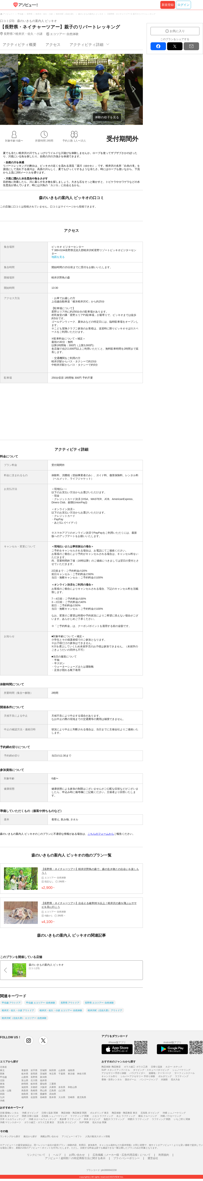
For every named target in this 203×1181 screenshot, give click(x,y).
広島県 (52, 1090)
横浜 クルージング (147, 1116)
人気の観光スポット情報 (97, 1136)
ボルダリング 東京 (99, 1113)
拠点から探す (30, 1136)
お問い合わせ (77, 1154)
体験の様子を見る (107, 117)
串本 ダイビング (92, 1119)
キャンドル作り (109, 1076)
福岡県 (24, 1097)
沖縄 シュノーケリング (174, 1113)
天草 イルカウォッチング (12, 1119)
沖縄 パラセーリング (170, 1116)
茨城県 (43, 1073)
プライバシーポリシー (126, 1158)
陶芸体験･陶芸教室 (111, 1066)
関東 (2, 1073)
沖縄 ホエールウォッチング (42, 1119)
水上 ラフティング (125, 1116)
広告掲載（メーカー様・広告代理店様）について (122, 1154)
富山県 (24, 1080)
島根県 (34, 1090)
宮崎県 (71, 1097)
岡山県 (43, 1090)
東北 (2, 1070)
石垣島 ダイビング (150, 1113)
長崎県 (43, 1097)
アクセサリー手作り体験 (114, 1073)
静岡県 (24, 1084)
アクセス (53, 45)
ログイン (183, 4)
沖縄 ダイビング (30, 1113)
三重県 (52, 1084)
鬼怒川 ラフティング (114, 1119)
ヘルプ (57, 1154)
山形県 (61, 1070)
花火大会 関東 (99, 1122)
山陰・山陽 (5, 1090)
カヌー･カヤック (173, 1066)
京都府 (34, 1087)
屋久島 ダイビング (9, 1116)
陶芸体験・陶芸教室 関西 (74, 1113)
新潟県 (43, 1077)
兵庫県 (52, 1087)
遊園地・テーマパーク (160, 1073)
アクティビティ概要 (19, 45)
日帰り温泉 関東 (50, 1113)
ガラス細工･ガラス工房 (136, 1066)
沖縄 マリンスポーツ (10, 1122)
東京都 (71, 1073)
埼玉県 (52, 1073)
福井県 (43, 1080)
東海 (2, 1084)
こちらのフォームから (101, 833)
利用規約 (163, 1154)
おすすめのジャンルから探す (119, 1061)
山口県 (61, 1090)
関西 (2, 1087)
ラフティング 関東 (79, 1116)
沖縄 (2, 1100)
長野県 (34, 1077)
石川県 (34, 1080)
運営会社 (153, 1158)
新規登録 (168, 4)
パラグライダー (137, 1073)
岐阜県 (34, 1084)
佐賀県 (34, 1097)
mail (191, 46)
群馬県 (34, 1073)
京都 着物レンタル (9, 1113)
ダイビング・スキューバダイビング (151, 1070)
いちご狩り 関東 (182, 1119)
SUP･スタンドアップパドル (116, 1070)
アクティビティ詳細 (86, 45)
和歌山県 (72, 1087)
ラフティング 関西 (161, 1119)
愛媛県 (43, 1094)
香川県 (34, 1094)
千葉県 (61, 1073)
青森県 (24, 1070)
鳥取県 (24, 1090)
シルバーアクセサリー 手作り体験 (137, 1076)
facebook (158, 46)
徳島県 (24, 1094)
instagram (28, 1040)
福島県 (71, 1070)
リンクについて (36, 1154)
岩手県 (34, 1070)
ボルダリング (165, 1076)
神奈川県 (81, 1073)
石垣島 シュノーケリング (54, 1116)
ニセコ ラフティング (102, 1116)
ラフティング (182, 1076)
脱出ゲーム (130, 1079)
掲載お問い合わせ (49, 1136)
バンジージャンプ (149, 1079)
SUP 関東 (84, 1122)
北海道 (3, 1067)
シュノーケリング (181, 1070)
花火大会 (175, 1079)
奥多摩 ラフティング (70, 1119)
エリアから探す (9, 1061)
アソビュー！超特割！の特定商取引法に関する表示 (75, 1158)
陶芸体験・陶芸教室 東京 (124, 1113)
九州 (2, 1097)
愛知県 (43, 1084)
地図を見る (58, 256)
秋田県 (52, 1070)
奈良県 (61, 1087)
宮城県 (43, 1070)
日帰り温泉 (156, 1066)
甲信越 (3, 1077)
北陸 (2, 1080)
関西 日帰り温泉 (30, 1116)
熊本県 (52, 1097)
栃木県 (24, 1073)
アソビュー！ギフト (72, 1136)
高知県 (52, 1094)
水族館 (164, 1079)
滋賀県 (24, 1087)
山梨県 (24, 1077)
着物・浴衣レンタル (112, 1079)
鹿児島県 (81, 1097)
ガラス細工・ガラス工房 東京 (39, 1122)
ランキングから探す (10, 1136)
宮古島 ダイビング (66, 1122)
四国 (2, 1094)
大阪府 (43, 1087)
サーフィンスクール (184, 1073)
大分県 (61, 1097)
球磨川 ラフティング (138, 1119)
